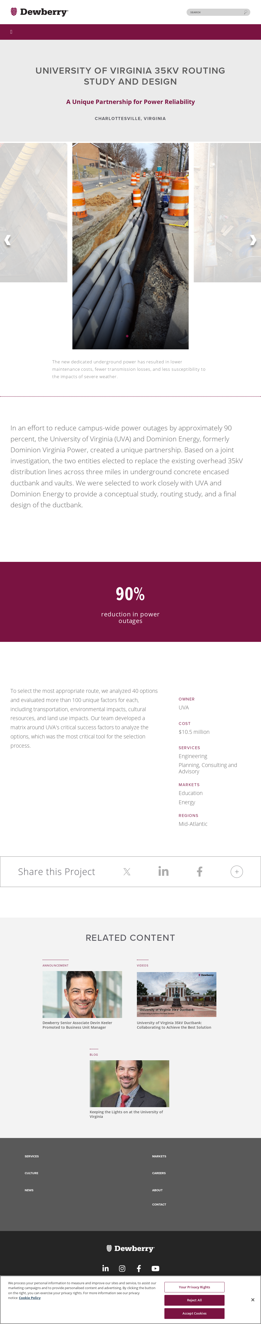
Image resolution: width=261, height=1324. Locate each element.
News (29, 1190)
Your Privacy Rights (194, 1290)
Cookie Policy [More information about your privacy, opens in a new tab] (30, 1301)
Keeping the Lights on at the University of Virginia (126, 1114)
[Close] (252, 1302)
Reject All (194, 1303)
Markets (159, 1156)
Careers (159, 1173)
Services (32, 1156)
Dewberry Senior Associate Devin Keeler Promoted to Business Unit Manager (77, 1025)
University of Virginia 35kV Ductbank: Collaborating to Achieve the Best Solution (174, 1025)
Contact (159, 1204)
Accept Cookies (194, 1316)
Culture (31, 1173)
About (157, 1190)
